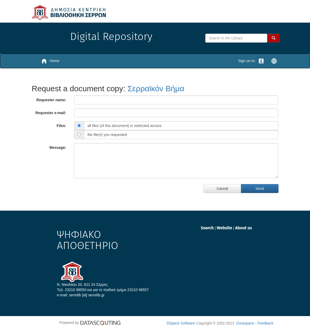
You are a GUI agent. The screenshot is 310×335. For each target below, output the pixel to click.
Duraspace (245, 323)
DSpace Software (180, 323)
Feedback (265, 323)
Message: (57, 147)
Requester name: (51, 100)
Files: (61, 126)
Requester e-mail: (50, 113)
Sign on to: (251, 61)
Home (50, 61)
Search (208, 227)
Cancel (222, 188)
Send (259, 188)
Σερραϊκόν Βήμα (156, 88)
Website (225, 227)
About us (243, 227)
